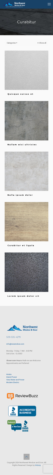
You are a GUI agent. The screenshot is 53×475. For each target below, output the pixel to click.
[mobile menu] (49, 4)
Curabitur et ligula (20, 245)
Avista (8, 374)
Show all (41, 43)
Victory (38, 465)
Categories (12, 43)
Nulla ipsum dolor (20, 195)
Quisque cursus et (20, 94)
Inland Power (11, 377)
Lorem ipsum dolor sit (23, 296)
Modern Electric (12, 382)
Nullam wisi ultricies (22, 144)
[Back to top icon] (27, 457)
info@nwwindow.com (15, 344)
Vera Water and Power (15, 380)
